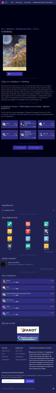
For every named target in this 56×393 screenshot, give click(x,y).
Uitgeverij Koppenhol (21, 359)
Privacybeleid (25, 388)
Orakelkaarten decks (28, 210)
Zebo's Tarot (18, 351)
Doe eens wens (20, 147)
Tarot (3, 353)
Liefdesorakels (19, 356)
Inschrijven (30, 381)
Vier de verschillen (35, 147)
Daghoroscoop (6, 351)
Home (3, 29)
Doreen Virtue (45, 2)
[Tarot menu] (12, 2)
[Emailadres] (13, 381)
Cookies (32, 388)
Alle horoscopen (49, 252)
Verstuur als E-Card (14, 74)
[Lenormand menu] (28, 2)
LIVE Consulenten (20, 353)
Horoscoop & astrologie (47, 269)
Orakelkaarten (37, 2)
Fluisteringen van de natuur (23, 29)
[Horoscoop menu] (20, 2)
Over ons (18, 388)
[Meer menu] (52, 2)
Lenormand (5, 356)
